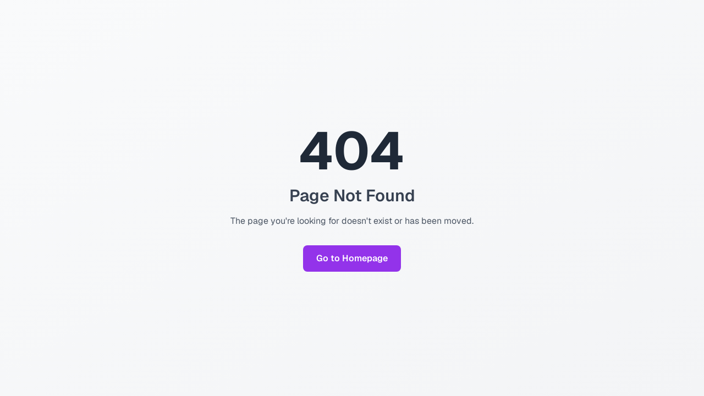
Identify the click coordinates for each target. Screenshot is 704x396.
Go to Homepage (352, 258)
